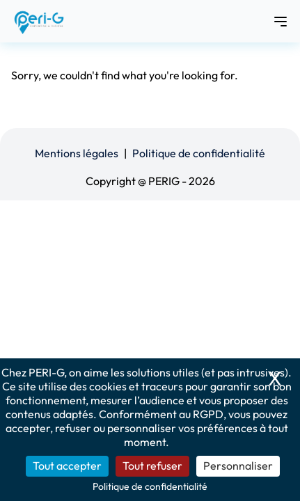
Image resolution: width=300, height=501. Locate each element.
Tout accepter (67, 465)
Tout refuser (152, 465)
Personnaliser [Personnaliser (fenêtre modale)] (238, 465)
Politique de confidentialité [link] (150, 486)
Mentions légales (76, 153)
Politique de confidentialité (198, 153)
